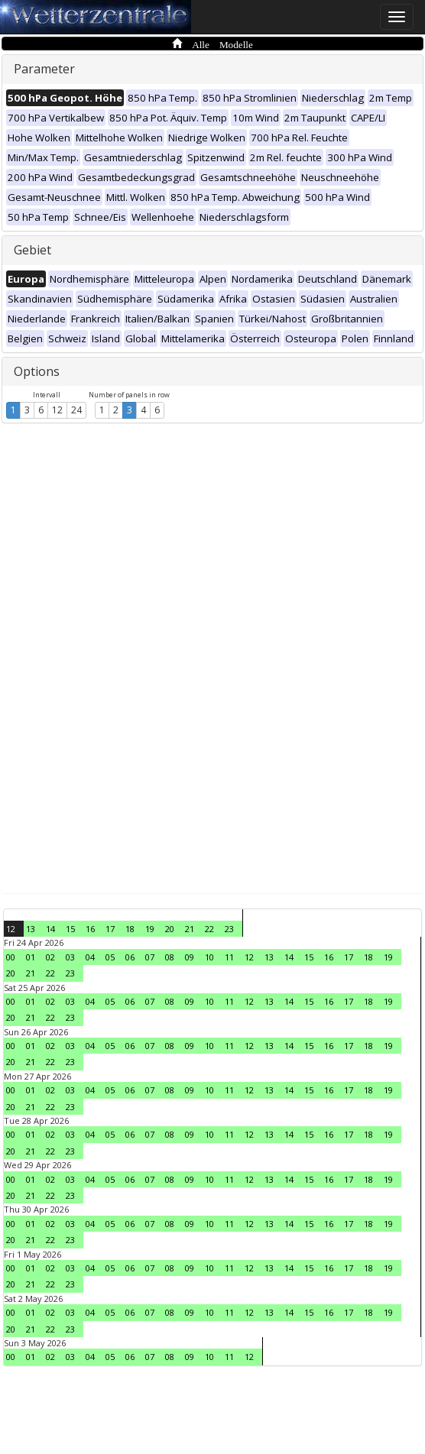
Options (37, 371)
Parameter (44, 68)
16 (90, 928)
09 (189, 957)
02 (50, 957)
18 (130, 928)
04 (90, 957)
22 (209, 928)
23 (229, 928)
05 (110, 957)
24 (76, 409)
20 (169, 928)
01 (30, 957)
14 (50, 928)
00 (10, 957)
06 (130, 957)
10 (209, 957)
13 (30, 928)
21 (189, 928)
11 (229, 957)
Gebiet (32, 249)
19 (149, 928)
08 (169, 957)
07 (149, 957)
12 (57, 409)
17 (110, 928)
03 (70, 957)
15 (70, 928)
